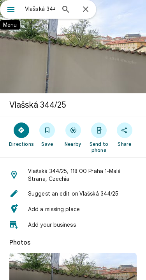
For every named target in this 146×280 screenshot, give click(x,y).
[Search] (65, 10)
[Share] (124, 134)
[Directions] (21, 134)
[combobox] (40, 9)
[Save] (47, 134)
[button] (73, 175)
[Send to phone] (99, 137)
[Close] (85, 9)
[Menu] (11, 10)
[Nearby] (73, 134)
